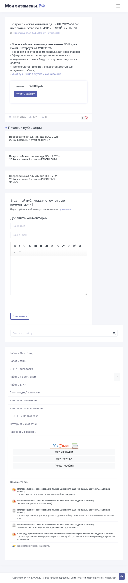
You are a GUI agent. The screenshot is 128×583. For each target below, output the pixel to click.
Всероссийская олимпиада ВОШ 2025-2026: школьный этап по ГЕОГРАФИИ (34, 158)
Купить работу (25, 93)
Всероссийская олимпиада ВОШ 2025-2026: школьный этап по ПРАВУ (34, 138)
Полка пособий (64, 465)
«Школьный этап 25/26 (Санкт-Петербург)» (36, 33)
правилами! (65, 209)
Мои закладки (64, 451)
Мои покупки (64, 458)
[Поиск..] (60, 333)
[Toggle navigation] (118, 6)
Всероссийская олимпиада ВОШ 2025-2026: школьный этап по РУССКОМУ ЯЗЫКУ (34, 179)
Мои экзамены (25, 6)
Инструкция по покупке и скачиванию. (37, 74)
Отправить (20, 316)
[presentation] (35, 305)
